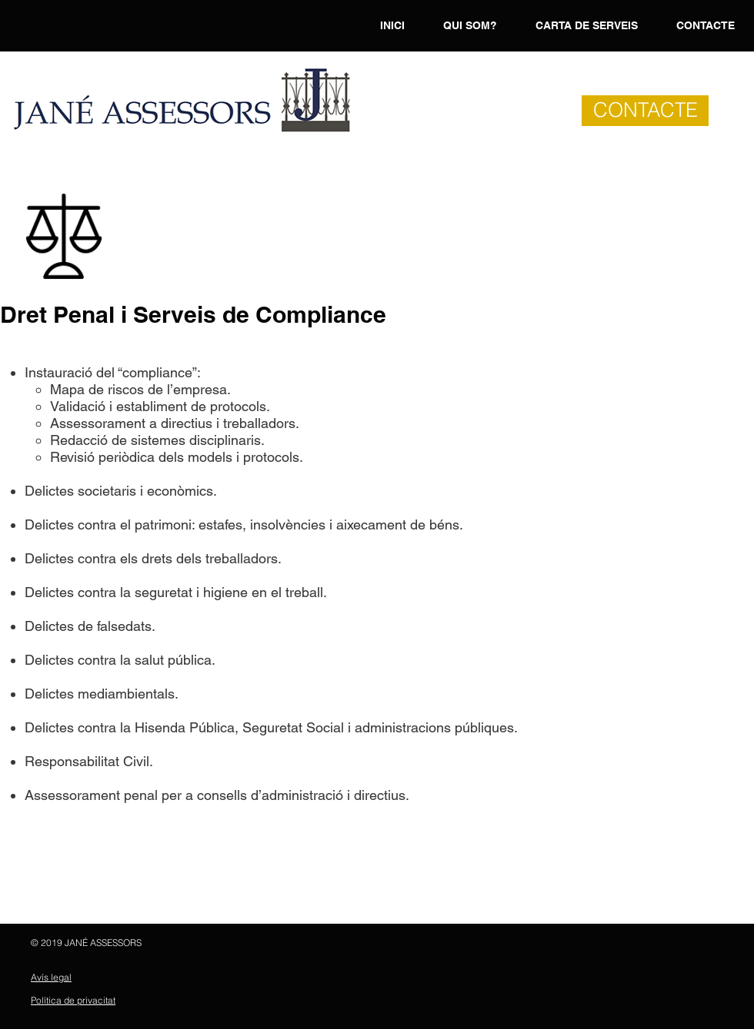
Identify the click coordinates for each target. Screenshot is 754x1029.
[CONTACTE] (645, 110)
